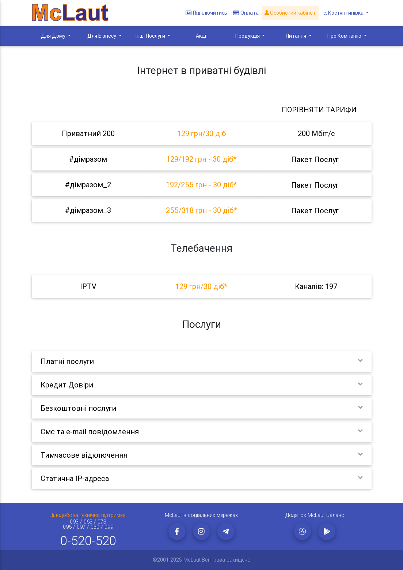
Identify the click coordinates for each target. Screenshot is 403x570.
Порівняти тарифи (319, 109)
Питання (296, 36)
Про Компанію (344, 36)
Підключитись (208, 13)
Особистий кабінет (291, 13)
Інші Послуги (151, 36)
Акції (202, 36)
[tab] (202, 133)
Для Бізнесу (102, 36)
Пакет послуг (315, 159)
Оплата (247, 13)
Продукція (248, 36)
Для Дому (53, 36)
